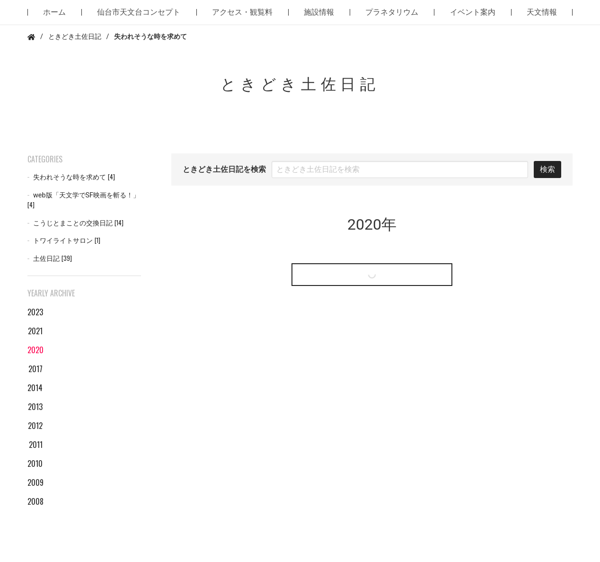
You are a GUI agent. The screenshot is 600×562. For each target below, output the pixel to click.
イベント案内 (472, 12)
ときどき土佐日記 (74, 37)
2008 (35, 501)
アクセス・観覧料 (242, 12)
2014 (35, 387)
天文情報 (542, 12)
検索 (547, 169)
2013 (35, 406)
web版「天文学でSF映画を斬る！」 (83, 200)
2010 (35, 463)
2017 (35, 369)
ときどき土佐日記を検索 (224, 169)
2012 (35, 425)
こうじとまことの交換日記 (78, 222)
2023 (35, 312)
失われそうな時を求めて (74, 176)
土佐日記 (52, 258)
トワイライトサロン (66, 240)
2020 (35, 350)
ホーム (54, 12)
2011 (36, 444)
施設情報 (319, 12)
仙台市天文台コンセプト (138, 12)
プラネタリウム (391, 12)
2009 (35, 482)
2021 (35, 331)
